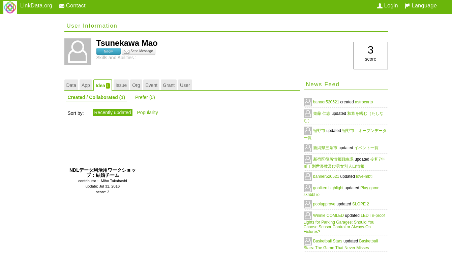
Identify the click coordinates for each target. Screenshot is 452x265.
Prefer (145, 97)
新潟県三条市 (325, 147)
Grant (169, 85)
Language (421, 5)
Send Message (138, 51)
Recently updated (112, 112)
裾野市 (319, 130)
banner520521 (326, 102)
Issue (121, 85)
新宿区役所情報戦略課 (334, 159)
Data (71, 85)
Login (387, 5)
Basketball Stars (328, 241)
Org (136, 85)
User (185, 85)
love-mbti (364, 176)
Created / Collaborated (96, 97)
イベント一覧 (366, 147)
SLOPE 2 (360, 204)
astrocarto (364, 102)
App (86, 85)
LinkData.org (36, 5)
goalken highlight (328, 188)
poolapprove (324, 204)
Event (151, 85)
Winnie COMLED (329, 215)
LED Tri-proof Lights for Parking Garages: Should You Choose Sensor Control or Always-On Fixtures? (344, 223)
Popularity (147, 112)
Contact (72, 5)
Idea (103, 86)
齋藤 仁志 (322, 113)
